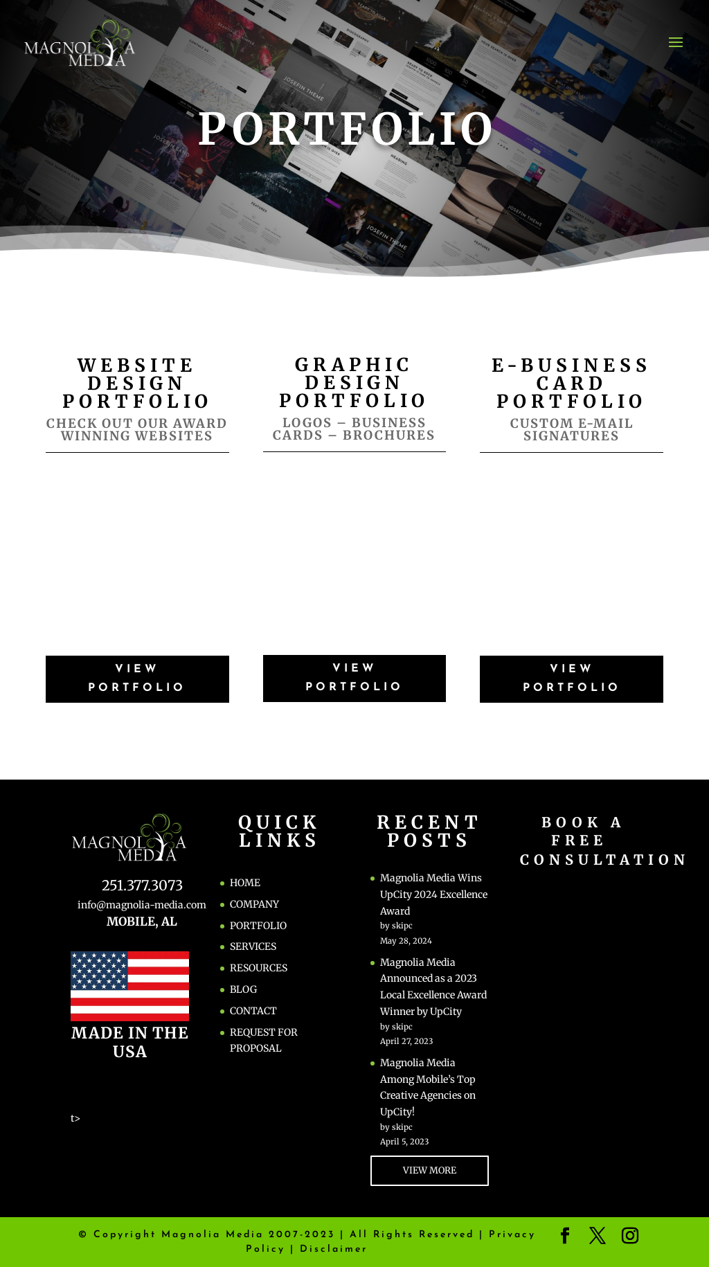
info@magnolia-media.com (142, 905)
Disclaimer (334, 1249)
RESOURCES (258, 968)
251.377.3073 (142, 885)
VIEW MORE (429, 1170)
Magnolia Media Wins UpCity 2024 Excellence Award (433, 894)
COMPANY (254, 904)
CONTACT (253, 1011)
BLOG (243, 989)
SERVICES (253, 946)
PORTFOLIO (258, 925)
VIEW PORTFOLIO (137, 679)
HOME (245, 883)
